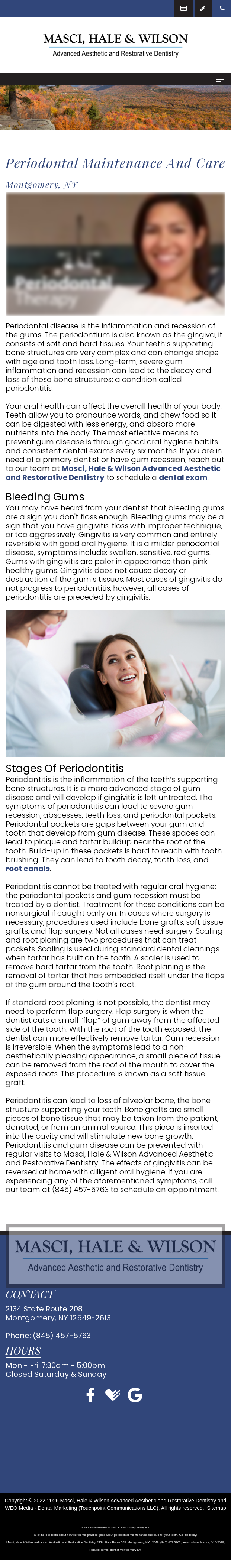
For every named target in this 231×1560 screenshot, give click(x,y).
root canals (28, 868)
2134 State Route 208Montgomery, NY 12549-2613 (58, 1313)
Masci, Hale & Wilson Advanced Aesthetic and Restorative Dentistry (113, 473)
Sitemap (216, 1508)
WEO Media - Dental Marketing (41, 1508)
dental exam (183, 477)
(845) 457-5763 (80, 1189)
